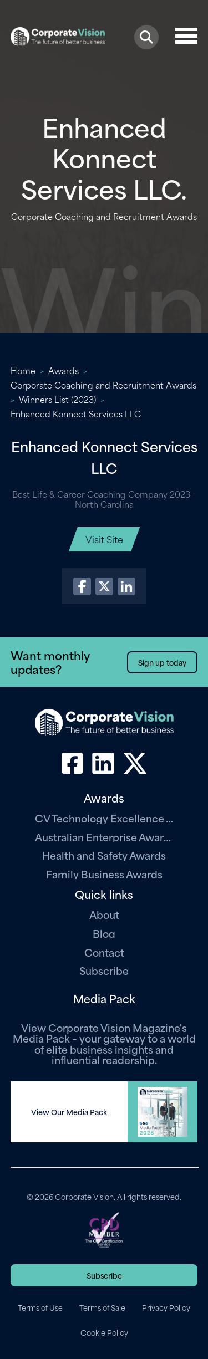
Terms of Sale (102, 1307)
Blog (104, 933)
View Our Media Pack (69, 1111)
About (104, 914)
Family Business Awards (104, 873)
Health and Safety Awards (104, 855)
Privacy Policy (166, 1307)
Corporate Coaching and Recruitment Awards (103, 384)
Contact (104, 952)
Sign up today (162, 662)
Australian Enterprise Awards (104, 836)
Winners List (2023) (57, 399)
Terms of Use (40, 1307)
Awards (63, 370)
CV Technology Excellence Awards (104, 818)
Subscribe (104, 970)
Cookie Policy (104, 1332)
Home (23, 370)
